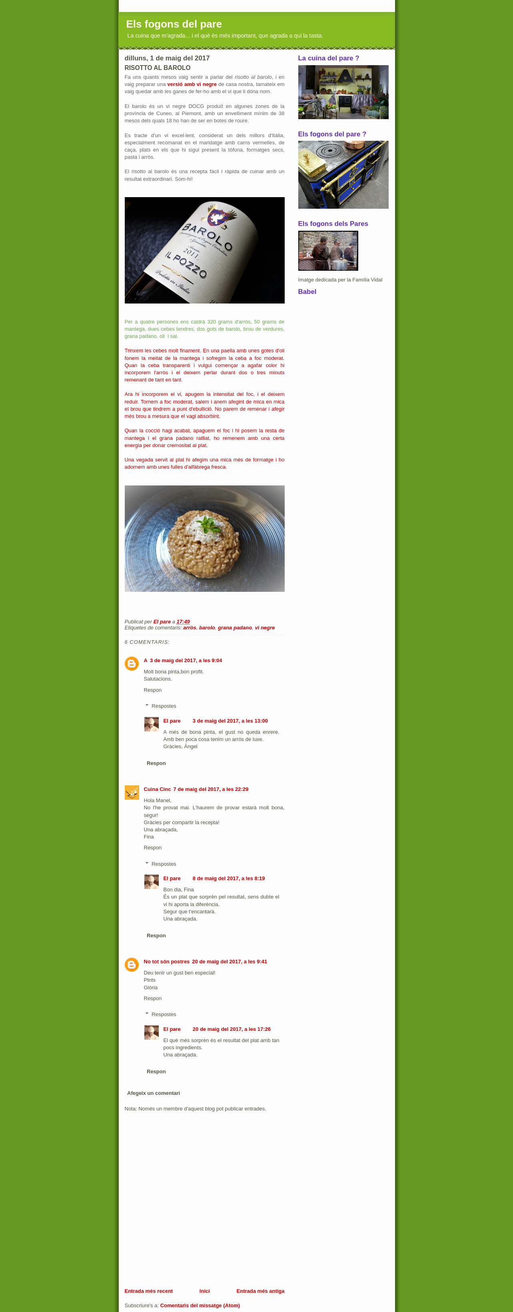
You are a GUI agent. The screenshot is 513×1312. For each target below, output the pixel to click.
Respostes (164, 706)
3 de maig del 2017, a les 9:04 (186, 660)
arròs (189, 628)
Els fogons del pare (174, 24)
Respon (153, 690)
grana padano (235, 628)
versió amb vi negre (192, 84)
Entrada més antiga (261, 1291)
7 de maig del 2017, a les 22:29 (210, 789)
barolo (207, 628)
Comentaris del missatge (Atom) (200, 1305)
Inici (205, 1291)
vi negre (265, 628)
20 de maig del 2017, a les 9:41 (229, 962)
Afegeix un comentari (153, 1093)
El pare (172, 721)
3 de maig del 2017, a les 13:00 (230, 721)
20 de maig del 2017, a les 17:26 (232, 1029)
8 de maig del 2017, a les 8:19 (229, 878)
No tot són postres (167, 962)
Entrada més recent (149, 1291)
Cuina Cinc (157, 789)
